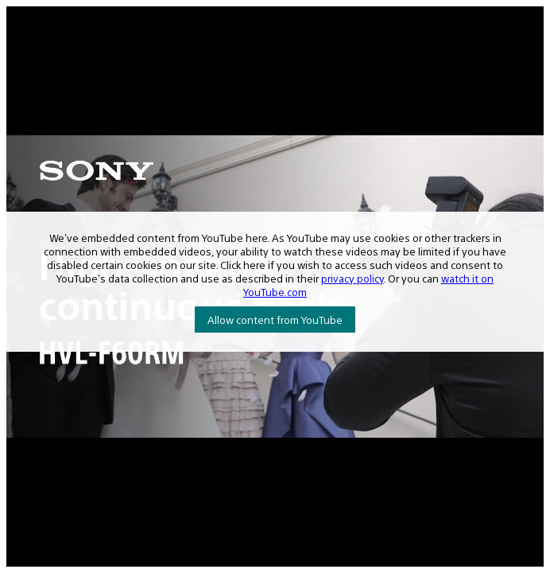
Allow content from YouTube (275, 319)
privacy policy (352, 278)
